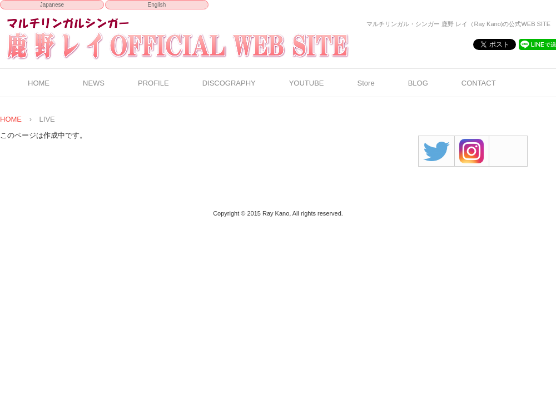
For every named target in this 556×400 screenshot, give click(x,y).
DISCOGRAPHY (229, 83)
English (157, 5)
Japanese (52, 5)
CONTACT (478, 83)
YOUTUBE (306, 83)
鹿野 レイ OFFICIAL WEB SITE (200, 39)
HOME (38, 83)
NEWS (94, 83)
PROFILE (153, 83)
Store (366, 83)
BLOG (418, 83)
